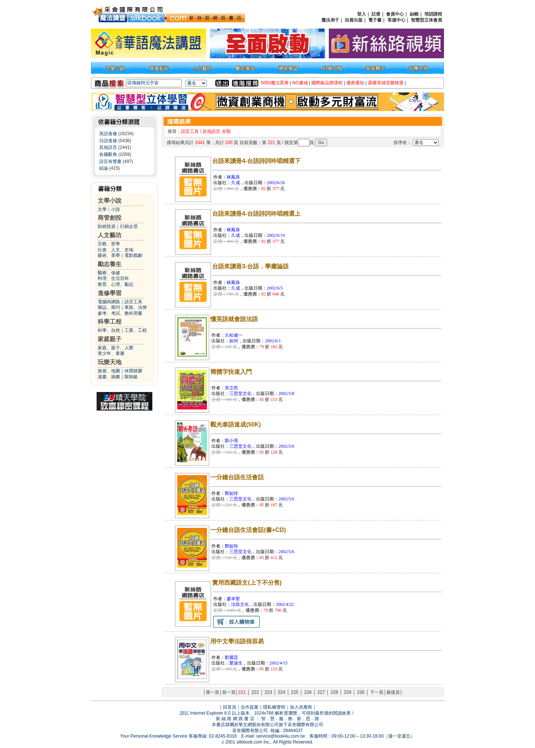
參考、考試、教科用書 (120, 313)
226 (308, 692)
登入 (361, 14)
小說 (115, 209)
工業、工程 (135, 330)
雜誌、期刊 (109, 307)
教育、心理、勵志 (115, 284)
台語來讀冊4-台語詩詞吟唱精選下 (256, 161)
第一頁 (212, 692)
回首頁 (229, 707)
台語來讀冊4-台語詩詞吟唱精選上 (256, 213)
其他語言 (108, 147)
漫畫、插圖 (109, 376)
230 (360, 692)
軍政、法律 (135, 307)
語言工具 (133, 301)
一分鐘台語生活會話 (237, 477)
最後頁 (393, 692)
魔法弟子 (330, 20)
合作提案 (250, 707)
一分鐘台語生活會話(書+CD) (248, 530)
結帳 (414, 14)
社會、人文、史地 (115, 249)
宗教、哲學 (109, 243)
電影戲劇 (133, 255)
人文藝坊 (109, 235)
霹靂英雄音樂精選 (385, 82)
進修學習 (109, 293)
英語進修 (108, 133)
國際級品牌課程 (327, 82)
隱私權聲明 (274, 707)
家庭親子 (109, 339)
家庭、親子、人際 (115, 347)
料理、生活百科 (113, 278)
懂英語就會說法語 (234, 319)
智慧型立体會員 (426, 20)
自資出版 (354, 20)
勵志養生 (109, 264)
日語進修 (108, 140)
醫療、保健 (109, 272)
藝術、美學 (109, 255)
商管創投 (109, 218)
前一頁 (229, 692)
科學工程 (109, 322)
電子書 (375, 20)
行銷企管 (129, 226)
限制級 (131, 376)
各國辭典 (108, 154)
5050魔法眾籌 (275, 82)
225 (294, 692)
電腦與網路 (109, 301)
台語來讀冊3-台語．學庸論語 (250, 266)
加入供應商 (301, 707)
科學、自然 (109, 330)
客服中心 (396, 20)
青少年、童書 (111, 353)
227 (321, 692)
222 (255, 692)
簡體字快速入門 (231, 372)
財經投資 (107, 226)
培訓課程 (433, 14)
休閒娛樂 (133, 370)
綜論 (103, 168)
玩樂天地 (109, 362)
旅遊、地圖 (109, 370)
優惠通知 (355, 82)
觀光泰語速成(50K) (235, 424)
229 (347, 692)
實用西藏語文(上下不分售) (247, 582)
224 (281, 692)
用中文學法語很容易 (237, 641)
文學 (102, 209)
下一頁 (376, 692)
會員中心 (395, 14)
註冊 (376, 14)
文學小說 (109, 200)
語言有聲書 (110, 161)
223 (268, 692)
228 (334, 692)
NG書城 (300, 82)
